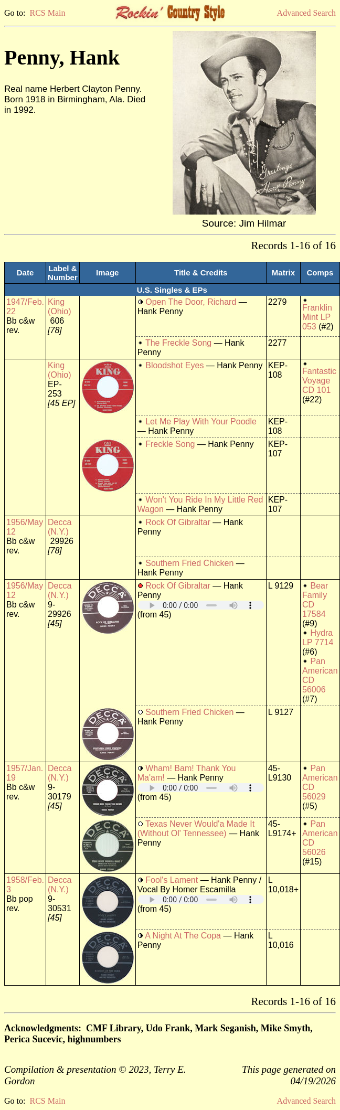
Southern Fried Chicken (189, 563)
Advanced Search (306, 12)
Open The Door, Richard (190, 301)
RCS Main (47, 12)
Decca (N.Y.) (59, 527)
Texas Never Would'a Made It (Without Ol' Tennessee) (195, 828)
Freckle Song (170, 444)
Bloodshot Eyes (174, 365)
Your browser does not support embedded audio (201, 605)
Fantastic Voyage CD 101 (319, 380)
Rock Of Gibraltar (177, 522)
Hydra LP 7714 (317, 637)
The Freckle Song (178, 342)
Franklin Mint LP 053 (317, 317)
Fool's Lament (171, 880)
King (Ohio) (59, 306)
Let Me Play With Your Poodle (201, 421)
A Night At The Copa (183, 935)
